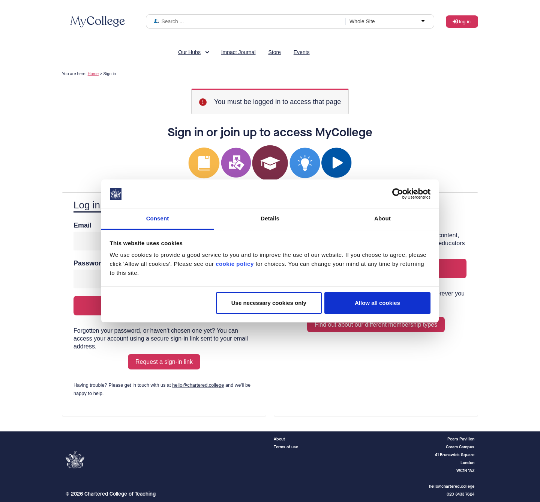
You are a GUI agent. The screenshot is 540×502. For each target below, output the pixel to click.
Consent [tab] (157, 218)
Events (302, 52)
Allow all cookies (377, 303)
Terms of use (286, 447)
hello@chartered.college (198, 385)
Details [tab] (270, 218)
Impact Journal (238, 52)
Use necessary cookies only (268, 303)
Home (93, 73)
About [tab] (382, 218)
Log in (465, 21)
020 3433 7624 (460, 494)
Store (274, 52)
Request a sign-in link (164, 362)
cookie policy (235, 264)
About (279, 439)
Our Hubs (189, 52)
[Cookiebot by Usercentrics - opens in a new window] (397, 193)
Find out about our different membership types (376, 324)
